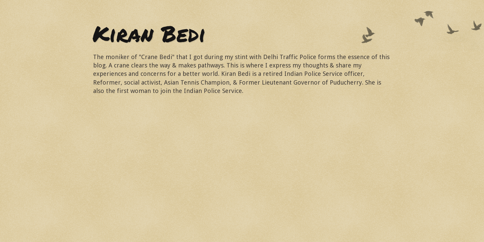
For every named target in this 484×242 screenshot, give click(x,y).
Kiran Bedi (149, 33)
